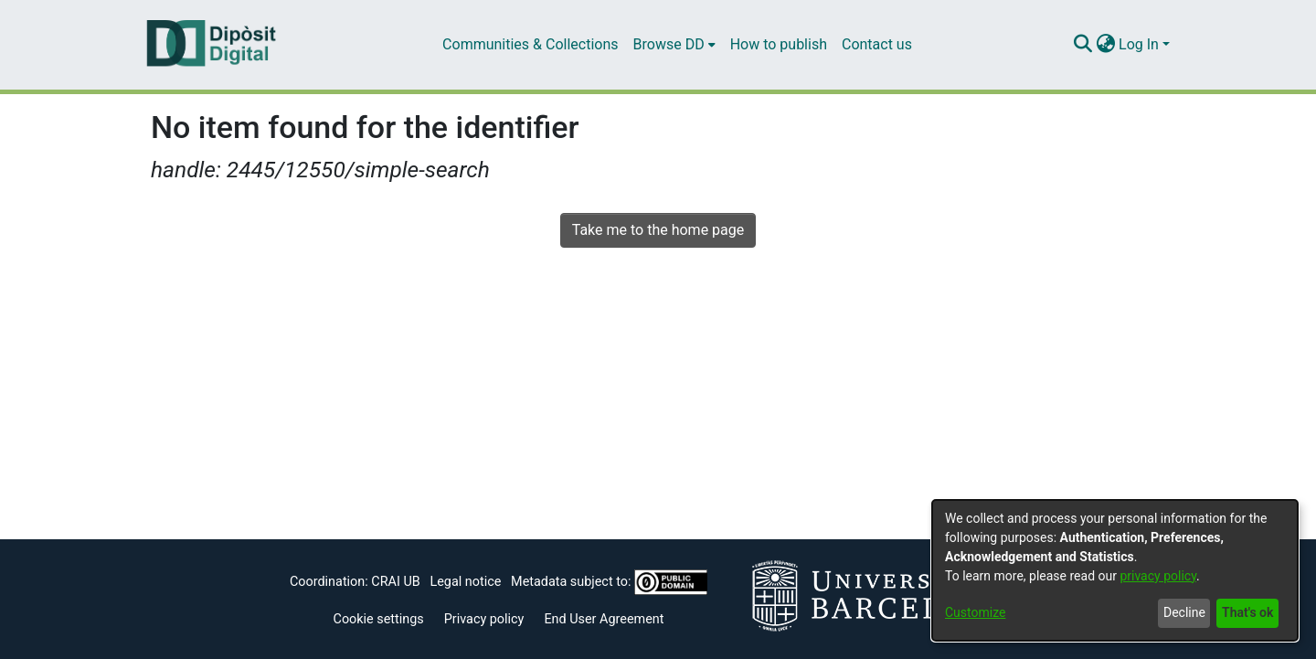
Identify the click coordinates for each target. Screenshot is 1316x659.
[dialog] (1115, 570)
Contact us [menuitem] (877, 44)
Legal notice (465, 582)
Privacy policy (484, 619)
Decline (1184, 612)
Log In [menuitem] (1139, 44)
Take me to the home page (658, 230)
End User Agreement (603, 619)
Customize (975, 612)
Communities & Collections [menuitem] (530, 44)
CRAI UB (395, 582)
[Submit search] (1082, 45)
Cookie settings (379, 619)
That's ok (1247, 612)
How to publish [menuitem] (778, 44)
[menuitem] (674, 45)
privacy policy (1158, 576)
